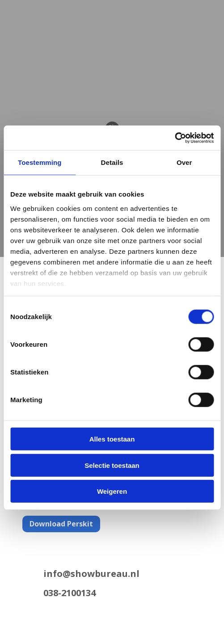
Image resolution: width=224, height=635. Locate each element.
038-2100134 (69, 593)
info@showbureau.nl (91, 574)
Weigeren (112, 491)
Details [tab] (112, 162)
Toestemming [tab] (40, 162)
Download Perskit (61, 524)
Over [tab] (184, 162)
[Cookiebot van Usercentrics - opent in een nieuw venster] (174, 137)
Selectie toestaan (112, 465)
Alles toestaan (112, 439)
